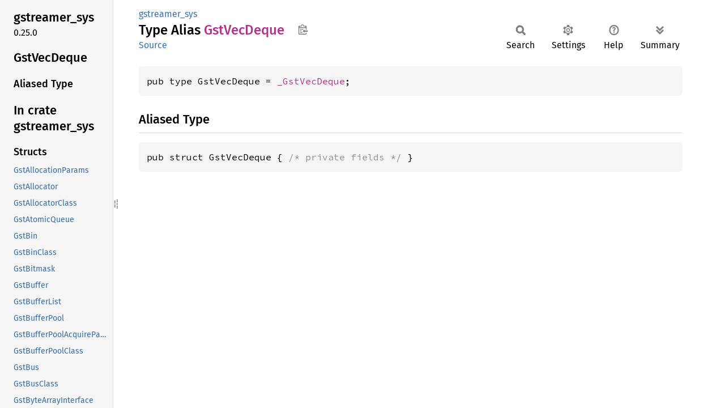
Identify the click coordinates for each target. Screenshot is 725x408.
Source (153, 45)
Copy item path (302, 29)
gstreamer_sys (168, 13)
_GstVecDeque (311, 81)
